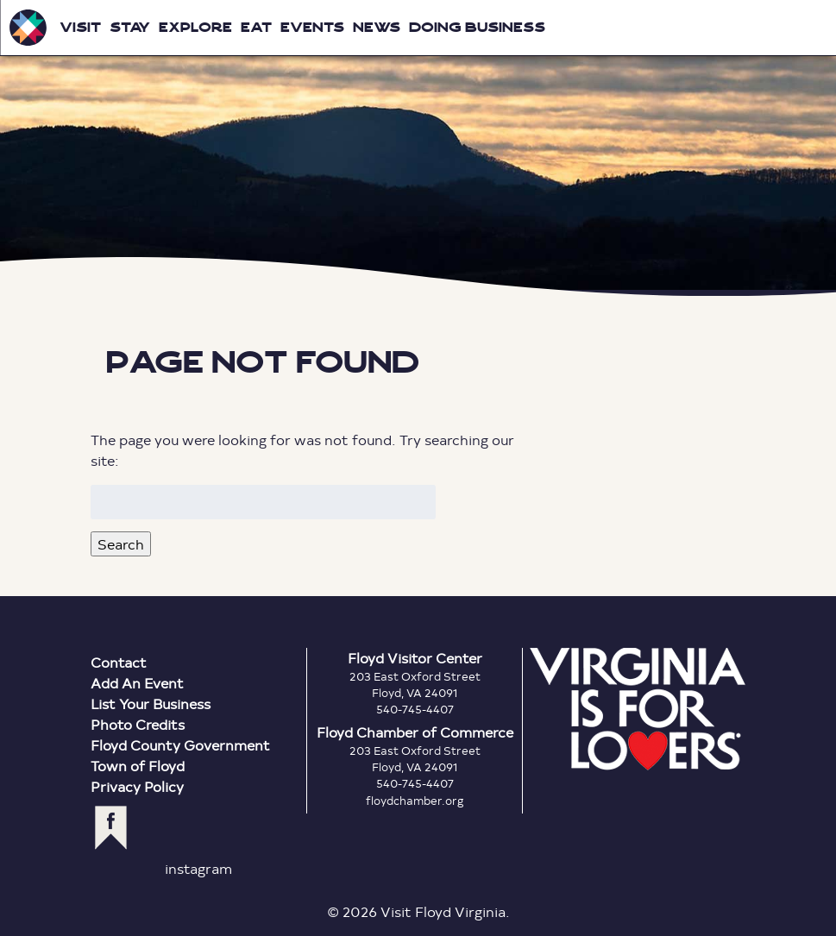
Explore (195, 27)
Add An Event (137, 683)
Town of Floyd (138, 766)
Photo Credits (138, 724)
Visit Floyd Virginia (28, 28)
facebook (111, 827)
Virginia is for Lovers (637, 709)
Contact (119, 662)
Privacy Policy (137, 786)
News (376, 27)
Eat (256, 27)
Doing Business (477, 27)
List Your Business (151, 703)
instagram (198, 868)
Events (312, 27)
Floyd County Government (180, 745)
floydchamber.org (415, 800)
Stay (130, 27)
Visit (80, 27)
